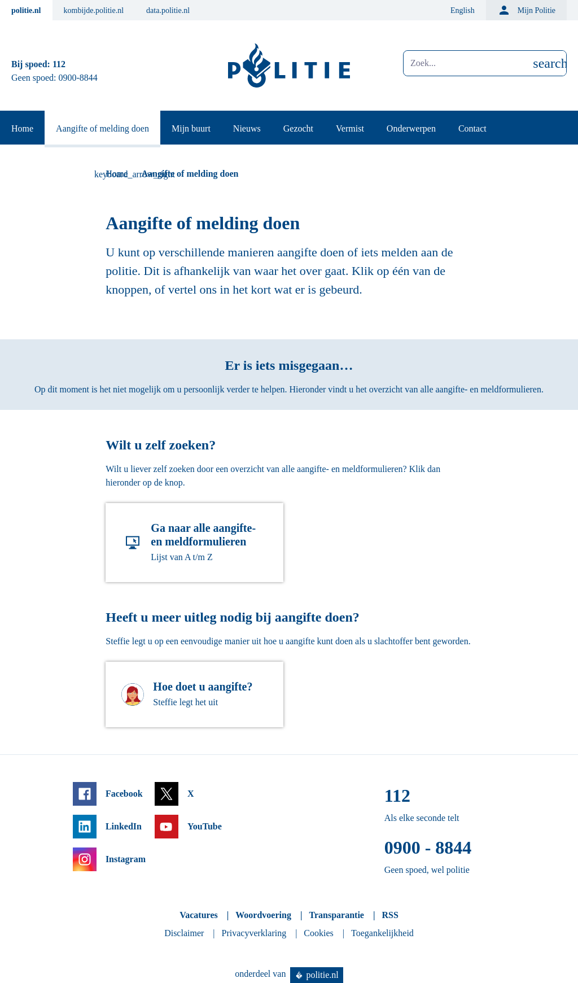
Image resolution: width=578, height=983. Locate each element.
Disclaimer (184, 933)
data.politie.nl (168, 10)
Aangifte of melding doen (102, 128)
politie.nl (26, 10)
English (462, 10)
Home (22, 128)
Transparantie (336, 915)
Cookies (318, 933)
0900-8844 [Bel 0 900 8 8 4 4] (78, 77)
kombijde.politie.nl (94, 10)
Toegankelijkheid (382, 933)
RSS (390, 915)
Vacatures (198, 915)
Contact (472, 128)
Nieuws (247, 128)
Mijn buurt (191, 128)
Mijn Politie (526, 10)
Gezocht (298, 128)
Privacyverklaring (254, 933)
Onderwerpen (411, 128)
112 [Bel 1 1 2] (58, 64)
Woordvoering (263, 915)
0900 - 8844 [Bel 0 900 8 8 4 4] (428, 847)
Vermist (350, 128)
